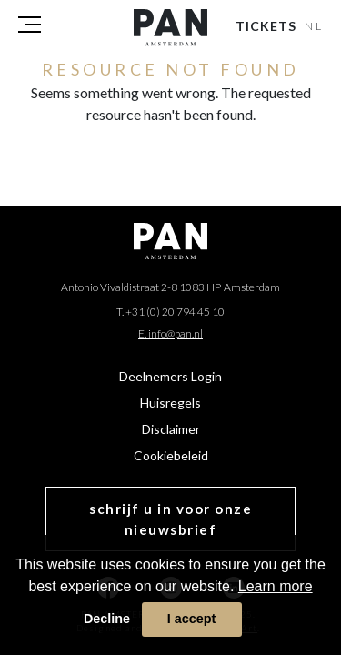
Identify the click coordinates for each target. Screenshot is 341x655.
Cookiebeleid (171, 455)
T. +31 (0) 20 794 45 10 (170, 311)
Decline (107, 618)
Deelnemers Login (170, 376)
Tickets (266, 26)
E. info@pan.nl (170, 333)
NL (315, 26)
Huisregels (170, 402)
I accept (191, 618)
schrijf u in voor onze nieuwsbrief (170, 519)
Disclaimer (171, 429)
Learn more (275, 586)
